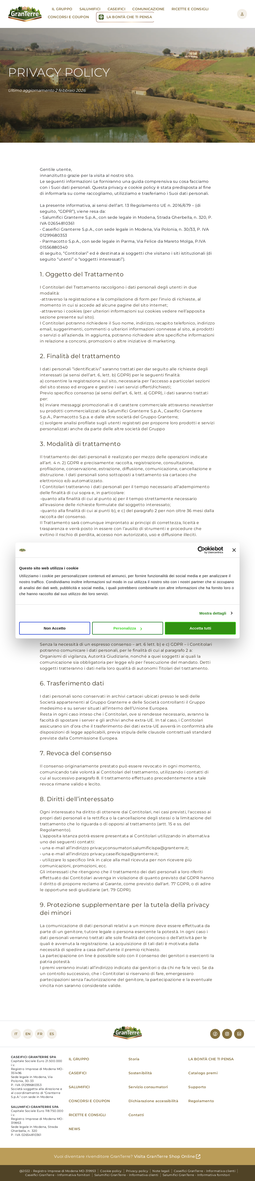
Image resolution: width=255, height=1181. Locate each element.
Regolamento (201, 1101)
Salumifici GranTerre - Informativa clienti (126, 1175)
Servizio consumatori (148, 1087)
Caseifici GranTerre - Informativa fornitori (57, 1175)
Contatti (136, 1115)
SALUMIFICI (79, 1087)
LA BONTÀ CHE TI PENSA (211, 1059)
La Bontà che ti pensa (129, 17)
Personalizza (127, 628)
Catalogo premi (203, 1073)
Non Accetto (55, 628)
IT (16, 1034)
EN (28, 1034)
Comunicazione (148, 9)
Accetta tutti (200, 628)
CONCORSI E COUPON (89, 1101)
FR (39, 1034)
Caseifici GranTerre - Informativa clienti (204, 1171)
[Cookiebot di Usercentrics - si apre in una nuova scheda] (201, 550)
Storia (134, 1059)
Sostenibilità (140, 1073)
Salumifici (90, 9)
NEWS (74, 1129)
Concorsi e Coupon (68, 17)
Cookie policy (111, 1171)
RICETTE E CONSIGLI (87, 1115)
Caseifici (116, 9)
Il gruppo (62, 9)
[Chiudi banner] (234, 550)
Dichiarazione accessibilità (153, 1101)
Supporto (197, 1087)
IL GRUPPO (79, 1059)
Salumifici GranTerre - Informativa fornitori (196, 1175)
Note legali (160, 1171)
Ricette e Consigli (190, 9)
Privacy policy (137, 1171)
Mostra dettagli (212, 613)
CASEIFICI (77, 1073)
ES (52, 1034)
